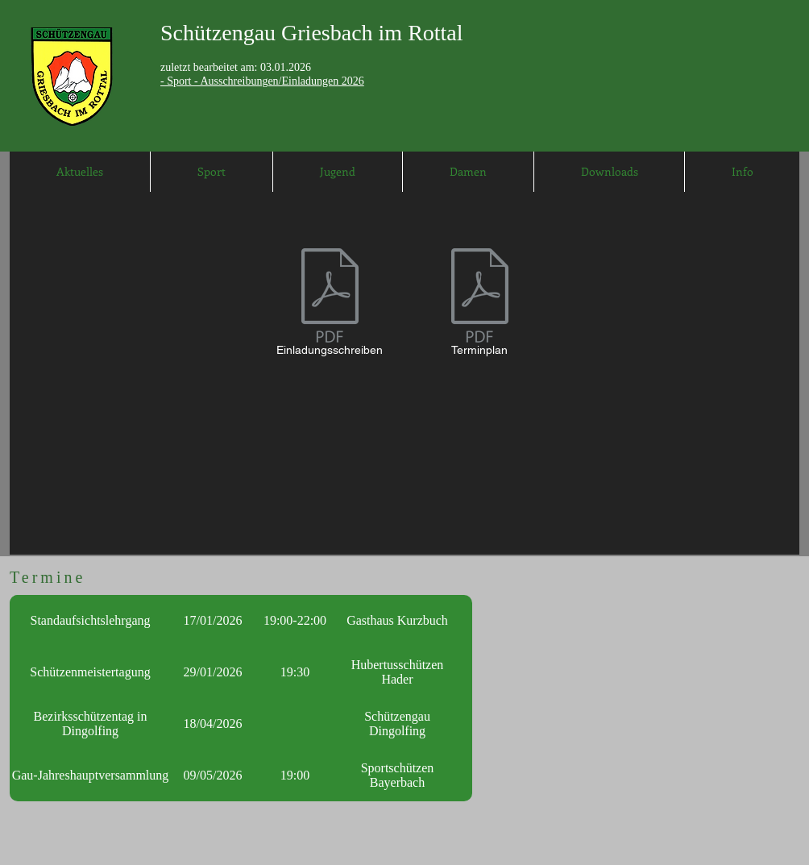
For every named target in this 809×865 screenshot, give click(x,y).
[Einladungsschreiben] (329, 304)
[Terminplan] (479, 304)
